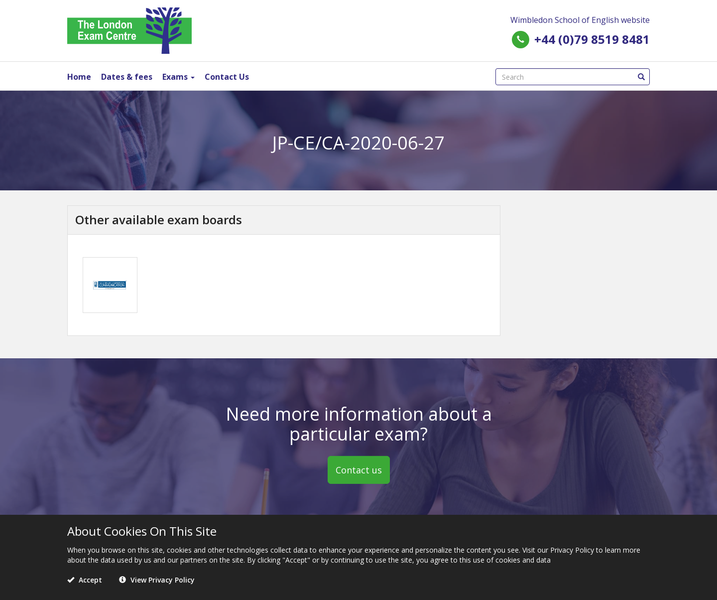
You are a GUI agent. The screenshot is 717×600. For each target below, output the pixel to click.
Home (79, 76)
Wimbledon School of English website (580, 19)
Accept (84, 580)
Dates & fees (126, 76)
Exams (178, 76)
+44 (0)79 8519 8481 (592, 39)
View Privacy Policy (157, 580)
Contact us (359, 470)
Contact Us (227, 76)
